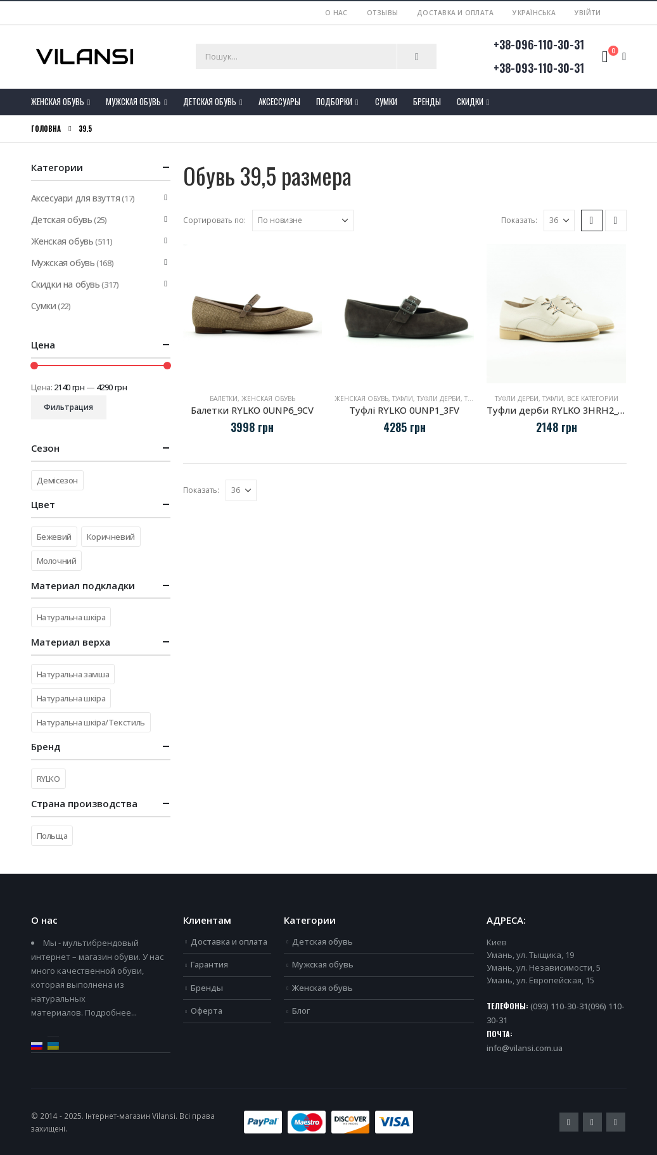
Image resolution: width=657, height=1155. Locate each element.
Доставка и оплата (455, 12)
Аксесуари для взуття (75, 198)
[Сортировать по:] (303, 220)
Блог (301, 1010)
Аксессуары (279, 101)
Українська (534, 12)
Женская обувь (57, 101)
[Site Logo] (85, 57)
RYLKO (48, 778)
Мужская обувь (133, 101)
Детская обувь (209, 101)
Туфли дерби (439, 398)
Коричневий (111, 536)
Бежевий (54, 536)
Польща (52, 835)
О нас (336, 12)
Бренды (427, 101)
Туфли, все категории (580, 398)
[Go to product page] (252, 313)
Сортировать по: (214, 220)
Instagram (615, 1122)
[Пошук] (417, 56)
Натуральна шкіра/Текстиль (91, 722)
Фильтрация (68, 407)
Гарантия (209, 964)
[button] (592, 220)
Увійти (588, 12)
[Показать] (559, 220)
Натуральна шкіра (71, 617)
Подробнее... (111, 1012)
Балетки (224, 398)
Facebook (568, 1122)
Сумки (386, 101)
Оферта (206, 1010)
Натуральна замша (73, 674)
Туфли (402, 398)
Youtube (592, 1122)
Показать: (519, 220)
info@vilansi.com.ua (525, 1048)
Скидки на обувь (65, 284)
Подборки (334, 101)
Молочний (57, 560)
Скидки (470, 101)
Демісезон (58, 480)
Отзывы (383, 12)
